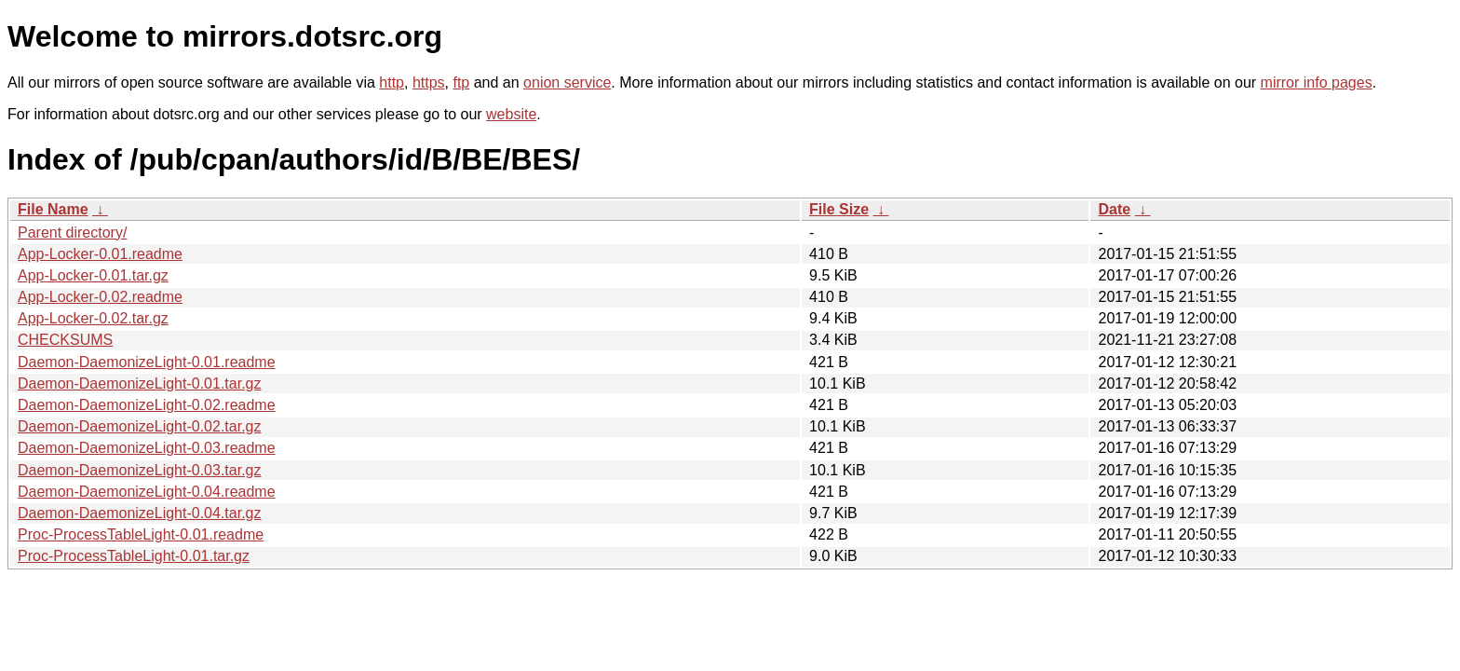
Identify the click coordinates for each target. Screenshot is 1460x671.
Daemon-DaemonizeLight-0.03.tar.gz (139, 470)
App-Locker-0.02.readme (100, 297)
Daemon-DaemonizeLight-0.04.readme (147, 492)
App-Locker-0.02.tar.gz (93, 318)
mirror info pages (1316, 82)
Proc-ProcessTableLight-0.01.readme (141, 534)
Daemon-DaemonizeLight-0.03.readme (147, 448)
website (511, 114)
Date (1114, 209)
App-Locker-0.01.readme (100, 254)
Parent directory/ (72, 232)
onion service (567, 82)
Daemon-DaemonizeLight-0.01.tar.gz (139, 383)
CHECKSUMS (65, 340)
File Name (53, 209)
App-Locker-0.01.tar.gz (93, 275)
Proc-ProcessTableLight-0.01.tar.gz (134, 556)
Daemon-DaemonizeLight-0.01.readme (147, 362)
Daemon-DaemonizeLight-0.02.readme (147, 405)
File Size (839, 209)
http (391, 82)
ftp (461, 82)
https (428, 82)
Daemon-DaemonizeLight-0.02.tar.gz (139, 426)
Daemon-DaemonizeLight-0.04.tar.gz (139, 513)
